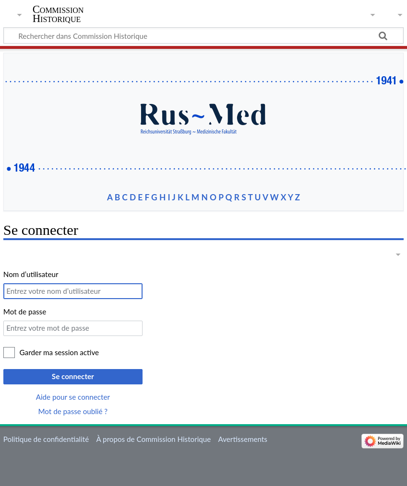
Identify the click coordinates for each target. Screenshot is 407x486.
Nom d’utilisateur (31, 274)
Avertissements (242, 439)
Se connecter (73, 376)
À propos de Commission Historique (153, 439)
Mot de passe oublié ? (73, 411)
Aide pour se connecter (73, 397)
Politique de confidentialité (46, 439)
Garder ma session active (59, 352)
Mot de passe (24, 311)
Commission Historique (58, 14)
